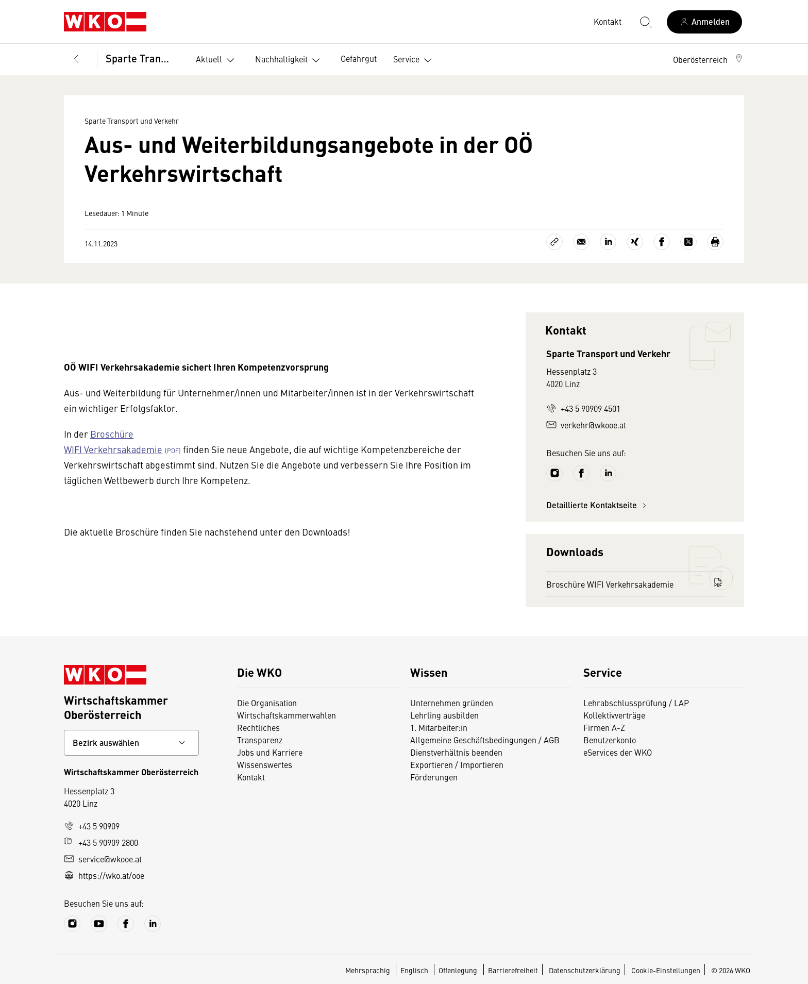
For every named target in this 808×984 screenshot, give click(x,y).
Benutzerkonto (609, 739)
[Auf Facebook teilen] (661, 242)
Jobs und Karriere (269, 752)
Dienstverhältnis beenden (456, 752)
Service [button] (414, 60)
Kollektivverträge (614, 715)
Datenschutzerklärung (584, 970)
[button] (708, 59)
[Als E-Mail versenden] (581, 242)
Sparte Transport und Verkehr (142, 58)
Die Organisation (267, 702)
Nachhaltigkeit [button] (289, 60)
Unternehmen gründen (451, 702)
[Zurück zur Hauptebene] (76, 59)
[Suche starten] (645, 22)
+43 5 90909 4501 (583, 408)
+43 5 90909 (92, 825)
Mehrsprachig (368, 970)
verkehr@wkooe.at (586, 424)
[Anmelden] (704, 22)
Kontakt (251, 776)
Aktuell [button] (217, 60)
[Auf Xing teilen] (635, 242)
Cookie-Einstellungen (665, 970)
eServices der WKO (617, 752)
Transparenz (259, 739)
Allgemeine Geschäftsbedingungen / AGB (485, 739)
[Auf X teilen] (688, 242)
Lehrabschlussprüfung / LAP (636, 702)
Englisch (415, 970)
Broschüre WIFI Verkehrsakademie (634, 584)
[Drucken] (715, 242)
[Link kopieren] (554, 242)
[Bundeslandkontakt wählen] (131, 743)
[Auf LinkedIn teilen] (608, 242)
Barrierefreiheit (513, 970)
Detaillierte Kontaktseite (597, 505)
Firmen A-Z (604, 727)
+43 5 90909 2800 (101, 842)
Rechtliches (258, 727)
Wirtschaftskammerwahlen (286, 715)
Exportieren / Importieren (456, 764)
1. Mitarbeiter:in (438, 727)
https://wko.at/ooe (104, 875)
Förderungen (434, 776)
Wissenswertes (264, 764)
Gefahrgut (359, 58)
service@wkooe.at (103, 858)
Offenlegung (458, 970)
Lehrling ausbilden (444, 715)
